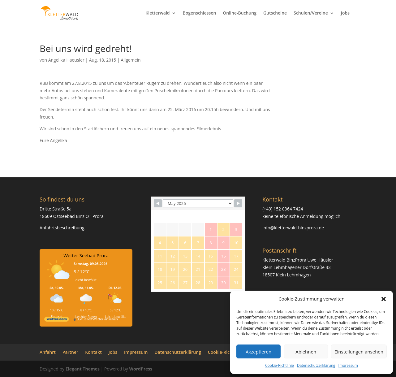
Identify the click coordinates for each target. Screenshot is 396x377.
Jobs (345, 13)
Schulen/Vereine (311, 13)
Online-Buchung (239, 13)
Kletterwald (157, 13)
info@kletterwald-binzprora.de (293, 228)
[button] (384, 299)
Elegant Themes (83, 369)
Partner (70, 352)
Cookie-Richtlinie (279, 365)
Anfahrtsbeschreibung (62, 228)
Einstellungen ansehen (358, 352)
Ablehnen (305, 352)
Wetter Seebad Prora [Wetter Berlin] (86, 255)
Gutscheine (275, 13)
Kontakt (93, 352)
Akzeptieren (258, 352)
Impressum (348, 365)
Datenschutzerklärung (316, 365)
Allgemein (130, 60)
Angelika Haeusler (66, 60)
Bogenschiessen (199, 13)
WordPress (140, 369)
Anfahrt (48, 352)
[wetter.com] (56, 320)
